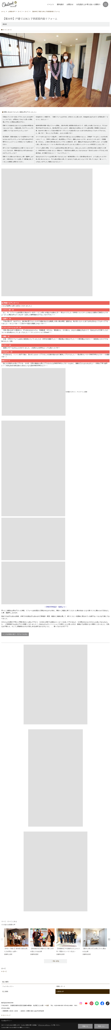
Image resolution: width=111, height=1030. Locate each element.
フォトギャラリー (8, 986)
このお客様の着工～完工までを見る (15, 634)
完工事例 (5, 991)
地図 (47, 1005)
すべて (5, 971)
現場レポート (60, 986)
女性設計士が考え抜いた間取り (88, 4)
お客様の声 (60, 991)
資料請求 (60, 4)
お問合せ (70, 4)
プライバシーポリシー (44, 1025)
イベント (50, 4)
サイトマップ (6, 1015)
